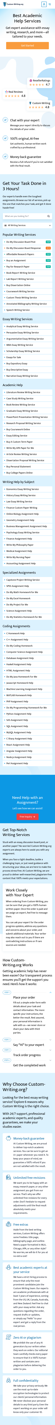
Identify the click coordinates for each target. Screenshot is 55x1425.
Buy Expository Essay (16, 364)
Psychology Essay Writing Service (22, 533)
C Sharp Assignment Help (19, 739)
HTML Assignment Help (18, 671)
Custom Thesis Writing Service (21, 298)
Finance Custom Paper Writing (21, 508)
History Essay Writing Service (21, 495)
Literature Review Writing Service (23, 392)
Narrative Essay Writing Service (22, 376)
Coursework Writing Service (20, 291)
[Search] (27, 216)
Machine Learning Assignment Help (24, 689)
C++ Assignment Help (17, 640)
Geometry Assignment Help (20, 520)
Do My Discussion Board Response (23, 248)
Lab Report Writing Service (20, 279)
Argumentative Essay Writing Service (25, 339)
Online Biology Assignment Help (22, 514)
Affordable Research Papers (20, 254)
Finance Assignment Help (19, 539)
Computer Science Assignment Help (24, 652)
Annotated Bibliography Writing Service (26, 304)
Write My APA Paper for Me (20, 448)
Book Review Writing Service (20, 405)
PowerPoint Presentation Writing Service (27, 417)
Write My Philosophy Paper (20, 545)
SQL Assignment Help (17, 726)
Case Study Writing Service (19, 399)
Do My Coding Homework (19, 646)
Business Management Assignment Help (26, 526)
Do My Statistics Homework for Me (24, 617)
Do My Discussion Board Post (21, 242)
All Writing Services (17, 225)
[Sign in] (44, 4)
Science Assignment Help (19, 611)
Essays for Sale (13, 357)
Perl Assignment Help (17, 763)
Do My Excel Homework (18, 598)
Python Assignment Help (18, 714)
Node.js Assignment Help (19, 757)
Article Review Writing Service (21, 454)
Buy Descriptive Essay (17, 370)
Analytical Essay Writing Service (22, 326)
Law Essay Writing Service (19, 502)
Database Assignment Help (20, 658)
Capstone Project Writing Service (23, 580)
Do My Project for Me (17, 605)
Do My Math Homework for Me (22, 592)
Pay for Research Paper (18, 267)
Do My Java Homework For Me (21, 677)
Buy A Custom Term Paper (19, 442)
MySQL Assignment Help (18, 732)
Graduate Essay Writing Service (22, 411)
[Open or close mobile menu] (49, 4)
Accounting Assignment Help (21, 563)
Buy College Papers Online (19, 473)
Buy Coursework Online (18, 429)
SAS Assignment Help (17, 720)
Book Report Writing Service (20, 273)
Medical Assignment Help (19, 551)
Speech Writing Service (18, 310)
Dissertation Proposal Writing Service (25, 460)
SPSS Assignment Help (17, 586)
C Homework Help (15, 633)
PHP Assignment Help (17, 701)
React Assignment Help (18, 745)
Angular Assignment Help (19, 751)
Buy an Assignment (16, 260)
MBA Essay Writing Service (19, 345)
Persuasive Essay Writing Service (22, 333)
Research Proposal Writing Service (23, 423)
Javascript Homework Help (19, 683)
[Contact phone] (37, 4)
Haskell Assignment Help (18, 664)
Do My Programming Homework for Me (26, 708)
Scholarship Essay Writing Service (23, 351)
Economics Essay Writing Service (22, 489)
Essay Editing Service (16, 436)
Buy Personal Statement (18, 467)
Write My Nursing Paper (18, 557)
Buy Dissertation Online (18, 285)
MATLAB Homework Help (19, 695)
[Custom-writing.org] (13, 4)
